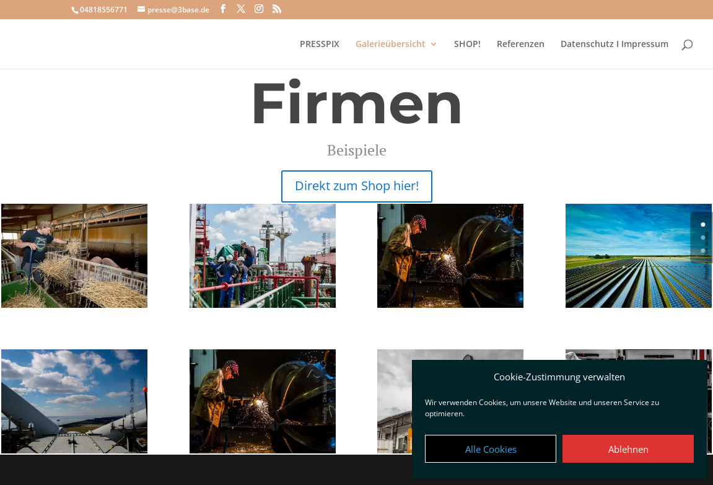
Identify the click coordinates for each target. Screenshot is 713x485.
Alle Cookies (491, 449)
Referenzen (521, 45)
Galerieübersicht (391, 45)
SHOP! (467, 45)
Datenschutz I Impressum (614, 45)
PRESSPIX (319, 45)
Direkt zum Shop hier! (357, 185)
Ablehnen (628, 449)
